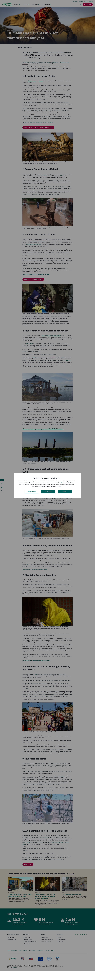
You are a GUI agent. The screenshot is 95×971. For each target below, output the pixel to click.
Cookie (68, 482)
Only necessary (48, 491)
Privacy (62, 482)
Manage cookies (32, 491)
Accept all (65, 491)
